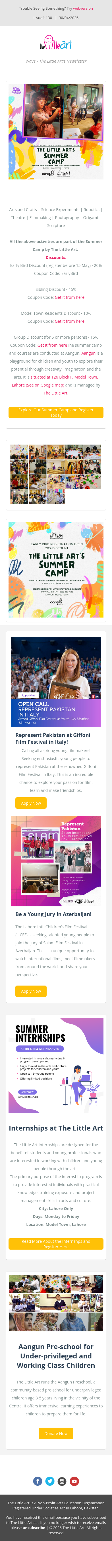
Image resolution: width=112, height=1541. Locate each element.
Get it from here (69, 297)
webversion (83, 8)
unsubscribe (34, 1527)
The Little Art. (56, 393)
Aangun (88, 353)
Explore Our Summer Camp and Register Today (56, 412)
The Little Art (21, 1522)
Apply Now (31, 803)
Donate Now (55, 1433)
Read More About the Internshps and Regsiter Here (56, 1243)
